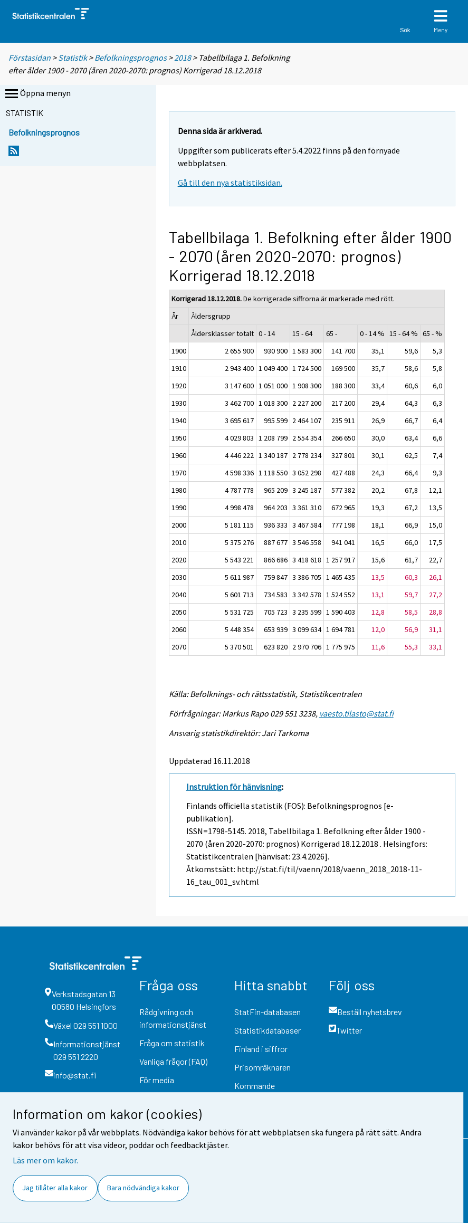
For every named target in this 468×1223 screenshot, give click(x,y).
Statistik (72, 57)
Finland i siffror (261, 1049)
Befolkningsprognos (130, 57)
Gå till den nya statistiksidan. (230, 182)
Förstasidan (29, 57)
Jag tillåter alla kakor (55, 1187)
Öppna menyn (37, 93)
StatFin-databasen (267, 1012)
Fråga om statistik (172, 1043)
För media (156, 1080)
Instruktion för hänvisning (234, 786)
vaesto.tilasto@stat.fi (356, 713)
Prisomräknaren (262, 1067)
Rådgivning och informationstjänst (172, 1018)
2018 (182, 57)
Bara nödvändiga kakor (143, 1187)
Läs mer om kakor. (45, 1160)
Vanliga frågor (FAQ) (173, 1061)
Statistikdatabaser (267, 1030)
